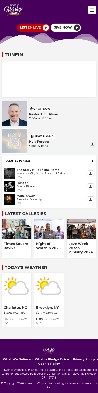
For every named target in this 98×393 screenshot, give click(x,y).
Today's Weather (26, 267)
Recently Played (48, 161)
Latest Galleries (25, 213)
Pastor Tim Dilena (43, 114)
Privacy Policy (84, 359)
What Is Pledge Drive (52, 359)
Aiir (49, 387)
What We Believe (17, 359)
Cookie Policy (49, 364)
